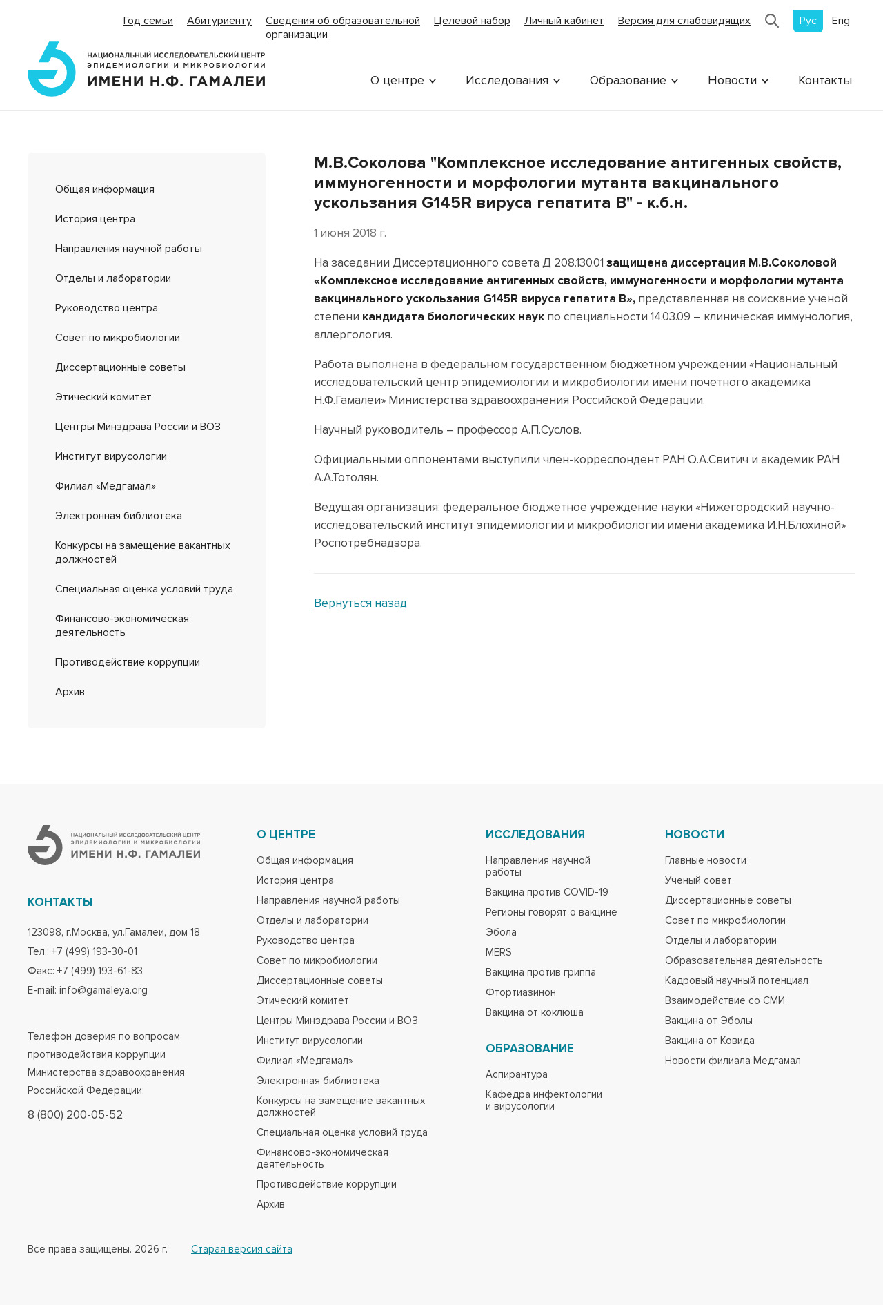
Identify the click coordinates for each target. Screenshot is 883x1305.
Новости (732, 80)
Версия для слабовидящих (684, 21)
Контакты (825, 80)
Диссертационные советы (120, 367)
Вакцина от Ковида (710, 1041)
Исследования (507, 80)
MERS (499, 952)
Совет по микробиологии (117, 338)
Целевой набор (472, 21)
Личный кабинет (564, 21)
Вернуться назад (360, 603)
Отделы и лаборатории (113, 278)
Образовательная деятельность (744, 961)
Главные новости (705, 861)
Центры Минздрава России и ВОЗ (138, 427)
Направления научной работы (128, 248)
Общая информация (105, 189)
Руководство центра (106, 308)
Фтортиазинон (521, 992)
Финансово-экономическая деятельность (122, 625)
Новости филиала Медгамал (733, 1061)
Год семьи (148, 21)
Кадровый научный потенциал (736, 981)
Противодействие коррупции (127, 662)
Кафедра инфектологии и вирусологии (544, 1100)
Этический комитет (103, 397)
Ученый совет (698, 881)
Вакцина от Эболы (709, 1021)
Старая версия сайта (241, 1249)
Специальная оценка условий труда (144, 589)
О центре (397, 80)
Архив (70, 692)
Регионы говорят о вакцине (551, 912)
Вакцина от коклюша (535, 1012)
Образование (628, 80)
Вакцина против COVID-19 (547, 892)
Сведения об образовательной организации (343, 27)
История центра (95, 219)
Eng (841, 21)
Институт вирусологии (111, 456)
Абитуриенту (219, 21)
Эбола (501, 932)
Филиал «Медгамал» (105, 486)
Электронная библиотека (118, 516)
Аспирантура (517, 1075)
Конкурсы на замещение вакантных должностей (341, 1107)
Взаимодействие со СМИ (725, 1001)
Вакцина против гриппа (541, 972)
